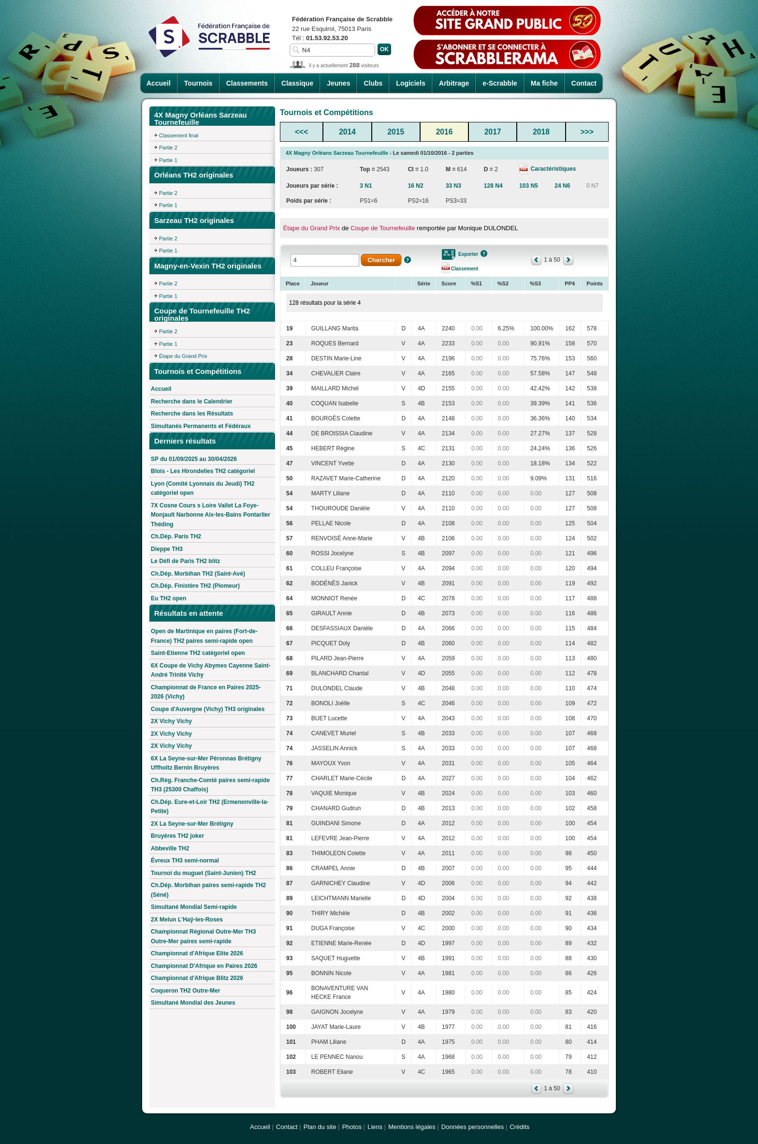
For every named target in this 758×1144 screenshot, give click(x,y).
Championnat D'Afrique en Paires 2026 (204, 966)
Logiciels (410, 83)
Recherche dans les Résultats (192, 413)
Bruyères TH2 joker (177, 835)
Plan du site (320, 1126)
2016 (444, 132)
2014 (347, 132)
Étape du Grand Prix (183, 356)
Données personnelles (472, 1126)
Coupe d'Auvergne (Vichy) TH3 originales (207, 709)
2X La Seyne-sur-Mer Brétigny (192, 823)
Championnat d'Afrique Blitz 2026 (197, 978)
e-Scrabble (499, 83)
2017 (492, 132)
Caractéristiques (552, 168)
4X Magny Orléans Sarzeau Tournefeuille (337, 153)
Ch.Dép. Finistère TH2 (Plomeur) (195, 585)
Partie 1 (168, 160)
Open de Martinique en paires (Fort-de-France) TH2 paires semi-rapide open (204, 636)
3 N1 (366, 185)
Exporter (468, 254)
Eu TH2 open (168, 598)
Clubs (373, 83)
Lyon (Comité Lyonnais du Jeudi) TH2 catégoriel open (202, 488)
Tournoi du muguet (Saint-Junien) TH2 (203, 873)
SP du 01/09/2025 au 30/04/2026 (194, 459)
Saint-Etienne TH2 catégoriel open (198, 653)
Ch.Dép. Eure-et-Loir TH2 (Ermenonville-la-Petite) (209, 807)
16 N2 (415, 185)
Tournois (198, 83)
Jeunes (338, 83)
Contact (584, 83)
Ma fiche (544, 83)
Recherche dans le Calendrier (192, 401)
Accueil (158, 83)
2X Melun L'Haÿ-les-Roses (187, 919)
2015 (395, 132)
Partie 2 (168, 147)
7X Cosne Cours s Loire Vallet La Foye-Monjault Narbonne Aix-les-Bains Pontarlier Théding (210, 515)
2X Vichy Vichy (171, 721)
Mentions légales (412, 1126)
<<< (301, 132)
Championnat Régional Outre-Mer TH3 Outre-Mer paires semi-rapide (203, 936)
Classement (464, 268)
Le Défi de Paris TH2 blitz (185, 561)
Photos (352, 1126)
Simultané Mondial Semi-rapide (194, 907)
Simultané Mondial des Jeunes (193, 1002)
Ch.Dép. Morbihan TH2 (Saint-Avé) (198, 573)
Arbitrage (454, 83)
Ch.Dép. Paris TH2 (176, 536)
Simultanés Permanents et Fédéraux (201, 426)
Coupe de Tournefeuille (382, 228)
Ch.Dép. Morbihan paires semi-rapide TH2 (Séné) (208, 890)
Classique (297, 83)
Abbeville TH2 (170, 848)
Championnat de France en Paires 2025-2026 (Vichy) (206, 692)
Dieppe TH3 (167, 549)
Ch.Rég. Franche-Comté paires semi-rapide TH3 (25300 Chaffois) (210, 785)
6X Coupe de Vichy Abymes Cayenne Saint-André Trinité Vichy (210, 670)
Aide (407, 260)
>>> (587, 132)
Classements (247, 83)
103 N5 (528, 185)
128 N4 (493, 185)
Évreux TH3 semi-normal (185, 860)
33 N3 (453, 185)
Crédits (519, 1126)
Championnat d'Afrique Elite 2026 (197, 953)
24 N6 (562, 185)
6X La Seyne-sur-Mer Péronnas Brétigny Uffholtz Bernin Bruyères (206, 763)
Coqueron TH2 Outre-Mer (185, 990)
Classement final (178, 135)
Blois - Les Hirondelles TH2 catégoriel (203, 471)
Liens (374, 1126)
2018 (541, 132)
